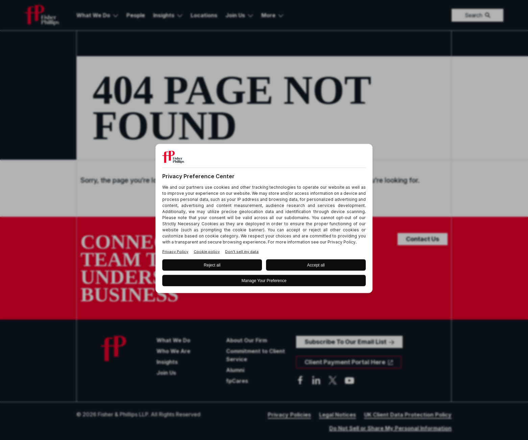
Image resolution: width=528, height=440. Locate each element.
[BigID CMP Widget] (264, 220)
